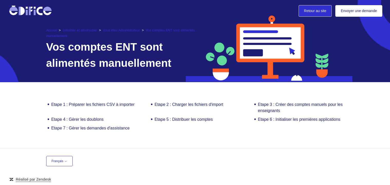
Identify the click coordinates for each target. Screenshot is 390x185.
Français (59, 161)
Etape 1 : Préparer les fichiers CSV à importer (93, 104)
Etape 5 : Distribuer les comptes (184, 119)
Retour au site (315, 11)
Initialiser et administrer (80, 30)
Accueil (51, 30)
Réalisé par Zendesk (33, 179)
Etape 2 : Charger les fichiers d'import (189, 104)
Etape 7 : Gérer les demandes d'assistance (90, 128)
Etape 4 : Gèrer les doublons (77, 119)
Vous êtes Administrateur (122, 30)
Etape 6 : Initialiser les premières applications (299, 119)
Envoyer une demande (359, 11)
